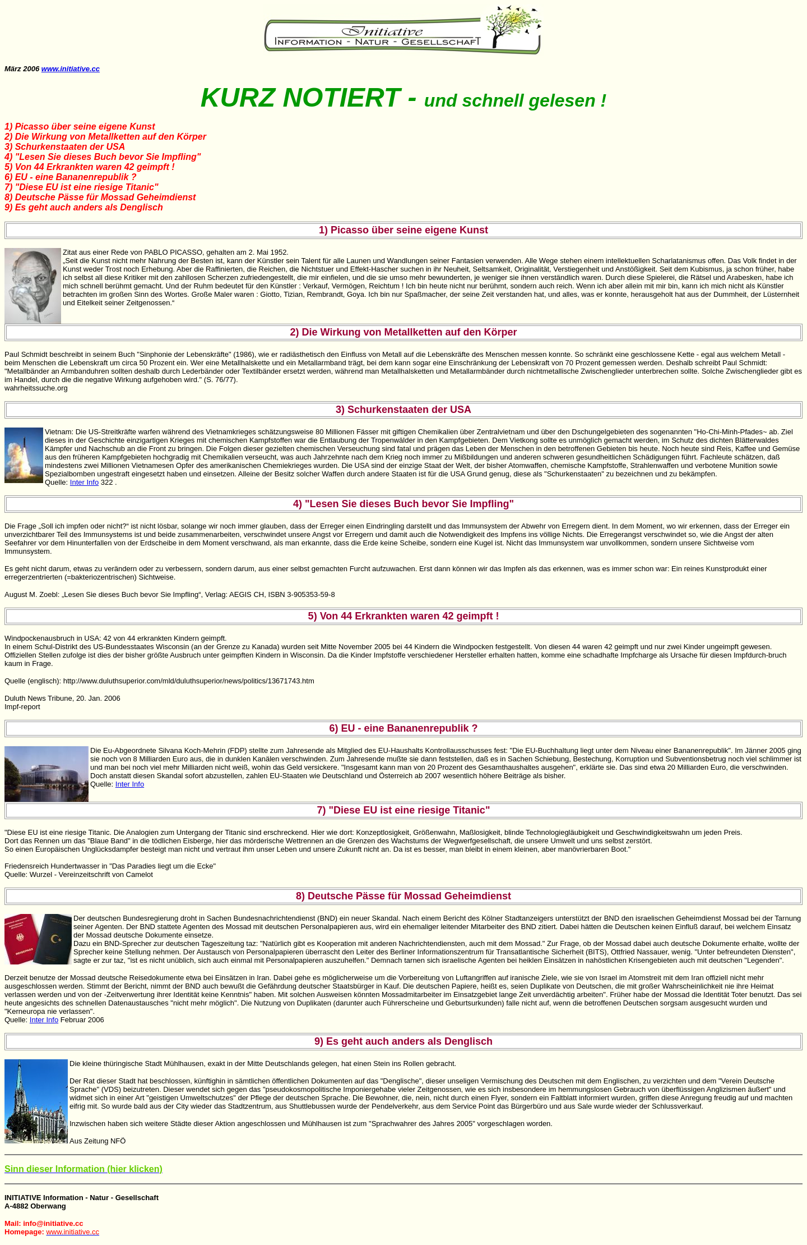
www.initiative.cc (70, 69)
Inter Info (84, 482)
